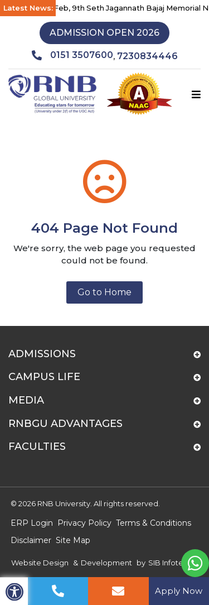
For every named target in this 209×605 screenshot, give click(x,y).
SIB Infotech (170, 562)
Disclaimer (31, 540)
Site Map (73, 540)
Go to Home (104, 292)
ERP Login (32, 523)
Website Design (40, 562)
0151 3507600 (72, 55)
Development (106, 562)
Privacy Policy (84, 523)
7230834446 (147, 56)
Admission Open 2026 (104, 32)
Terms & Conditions (153, 523)
